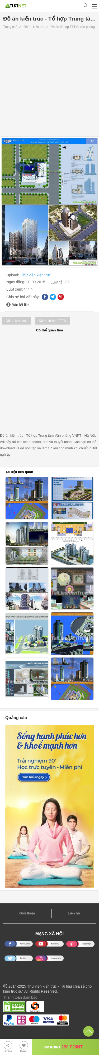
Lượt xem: (15, 289)
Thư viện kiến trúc (36, 275)
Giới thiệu (27, 913)
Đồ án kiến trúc (34, 27)
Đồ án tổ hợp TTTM (53, 321)
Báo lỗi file (20, 305)
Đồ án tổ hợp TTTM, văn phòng (72, 27)
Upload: (13, 275)
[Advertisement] (49, 84)
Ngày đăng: (16, 282)
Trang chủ (10, 27)
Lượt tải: (58, 282)
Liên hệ (74, 913)
